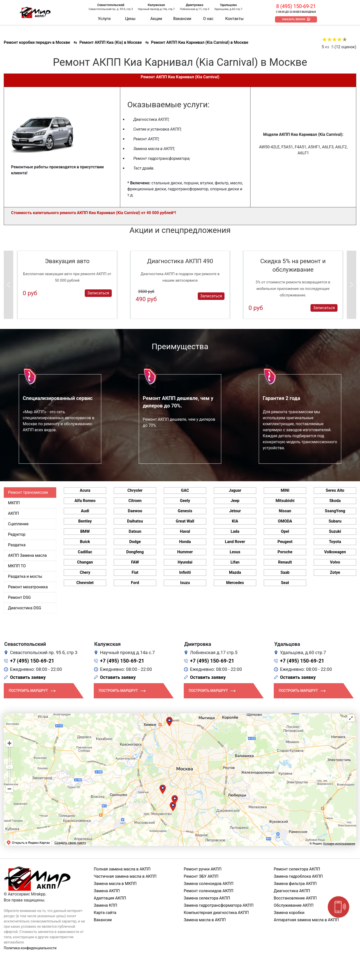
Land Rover (235, 541)
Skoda (335, 500)
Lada (235, 531)
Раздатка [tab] (17, 545)
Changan (85, 562)
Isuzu (185, 582)
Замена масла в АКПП (205, 919)
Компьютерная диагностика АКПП (216, 912)
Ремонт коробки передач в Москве (37, 42)
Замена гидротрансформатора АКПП (219, 905)
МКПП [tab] (14, 503)
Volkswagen (335, 552)
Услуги (104, 18)
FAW (135, 562)
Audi (85, 511)
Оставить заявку (28, 677)
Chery (85, 572)
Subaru (334, 521)
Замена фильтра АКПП (295, 883)
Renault (285, 562)
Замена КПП (105, 905)
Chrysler (135, 490)
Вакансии (182, 18)
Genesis (185, 511)
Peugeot (285, 541)
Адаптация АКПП (110, 898)
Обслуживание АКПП (294, 905)
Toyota (335, 541)
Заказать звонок (293, 19)
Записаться (98, 292)
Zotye (335, 572)
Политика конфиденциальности (30, 948)
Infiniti (185, 572)
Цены (130, 18)
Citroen (135, 500)
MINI (285, 490)
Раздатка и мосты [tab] (25, 576)
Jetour (235, 511)
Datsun (135, 531)
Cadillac (85, 552)
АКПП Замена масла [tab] (27, 555)
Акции (156, 18)
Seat (285, 582)
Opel (285, 531)
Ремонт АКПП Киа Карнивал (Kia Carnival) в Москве (199, 42)
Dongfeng (135, 552)
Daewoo (135, 511)
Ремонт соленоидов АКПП (209, 890)
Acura (85, 490)
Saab (285, 572)
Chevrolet (85, 582)
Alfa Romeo (85, 500)
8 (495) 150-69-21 (296, 6)
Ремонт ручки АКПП (203, 869)
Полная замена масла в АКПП (122, 869)
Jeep (234, 500)
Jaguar (235, 490)
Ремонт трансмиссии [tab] (28, 492)
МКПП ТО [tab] (17, 566)
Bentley (85, 521)
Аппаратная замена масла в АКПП (306, 919)
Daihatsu (135, 521)
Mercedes (235, 582)
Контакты (234, 18)
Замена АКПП (107, 890)
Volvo (335, 562)
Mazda (235, 572)
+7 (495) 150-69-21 (32, 661)
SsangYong (335, 511)
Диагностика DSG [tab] (24, 608)
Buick (85, 541)
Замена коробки (289, 912)
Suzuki (335, 531)
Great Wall (185, 521)
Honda (185, 541)
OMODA (285, 521)
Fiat (135, 572)
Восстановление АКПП (295, 898)
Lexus (235, 552)
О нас (208, 18)
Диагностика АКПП (292, 890)
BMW (85, 531)
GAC (185, 490)
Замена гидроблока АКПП (298, 876)
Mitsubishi (285, 500)
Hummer (185, 552)
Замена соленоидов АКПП (209, 883)
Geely (185, 500)
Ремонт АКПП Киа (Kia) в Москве (110, 42)
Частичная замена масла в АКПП (125, 876)
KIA (235, 521)
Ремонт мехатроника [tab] (28, 587)
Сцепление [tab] (18, 524)
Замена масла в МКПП (115, 883)
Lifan (235, 562)
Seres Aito (335, 490)
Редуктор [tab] (17, 534)
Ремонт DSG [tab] (19, 597)
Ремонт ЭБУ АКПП (201, 876)
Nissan (285, 511)
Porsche (285, 552)
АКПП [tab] (13, 513)
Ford (135, 582)
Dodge (135, 541)
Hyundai (185, 562)
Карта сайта (105, 912)
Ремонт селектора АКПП (297, 869)
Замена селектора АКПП (207, 898)
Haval (185, 531)
